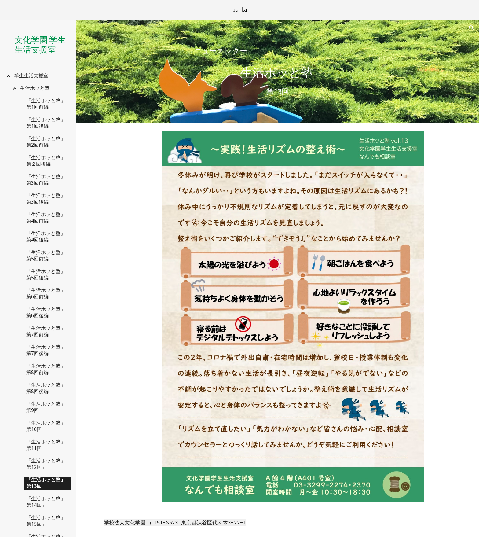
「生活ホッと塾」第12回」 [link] (45, 464)
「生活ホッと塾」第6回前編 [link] (45, 293)
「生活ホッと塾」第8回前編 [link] (45, 369)
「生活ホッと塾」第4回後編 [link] (45, 236)
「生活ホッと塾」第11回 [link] (45, 445)
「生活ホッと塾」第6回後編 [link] (45, 312)
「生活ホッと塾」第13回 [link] (45, 483)
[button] (471, 28)
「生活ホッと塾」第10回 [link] (45, 426)
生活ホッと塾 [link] (34, 88)
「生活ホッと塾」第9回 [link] (45, 407)
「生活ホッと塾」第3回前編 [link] (45, 180)
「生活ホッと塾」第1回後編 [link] (45, 123)
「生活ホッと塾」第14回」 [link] (45, 502)
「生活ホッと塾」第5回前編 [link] (45, 255)
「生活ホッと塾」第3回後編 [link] (45, 199)
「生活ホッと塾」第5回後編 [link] (45, 274)
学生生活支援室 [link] (31, 76)
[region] (239, 10)
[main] (278, 51)
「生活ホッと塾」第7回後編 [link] (45, 350)
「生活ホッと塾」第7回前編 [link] (45, 331)
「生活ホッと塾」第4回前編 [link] (45, 217)
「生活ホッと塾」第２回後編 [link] (45, 161)
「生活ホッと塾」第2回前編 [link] (45, 142)
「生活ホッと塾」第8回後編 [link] (45, 388)
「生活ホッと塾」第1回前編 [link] (45, 104)
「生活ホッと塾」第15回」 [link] (45, 521)
